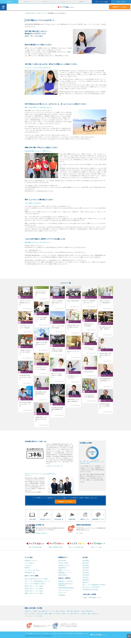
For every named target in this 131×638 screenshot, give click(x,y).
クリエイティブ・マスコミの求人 (33, 616)
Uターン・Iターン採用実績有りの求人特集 (94, 584)
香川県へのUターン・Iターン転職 (33, 591)
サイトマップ (61, 592)
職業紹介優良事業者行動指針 (66, 587)
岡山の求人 (85, 563)
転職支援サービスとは (30, 560)
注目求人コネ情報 (63, 563)
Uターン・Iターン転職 (101, 1)
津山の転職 (85, 565)
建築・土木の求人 (92, 613)
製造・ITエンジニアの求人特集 (91, 587)
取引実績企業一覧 (29, 572)
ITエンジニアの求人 (30, 613)
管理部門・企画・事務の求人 (40, 611)
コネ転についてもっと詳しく (53, 466)
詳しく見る (79, 533)
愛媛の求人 (85, 582)
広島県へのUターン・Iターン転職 (33, 588)
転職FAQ (27, 567)
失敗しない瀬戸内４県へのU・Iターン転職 (36, 579)
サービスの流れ (29, 563)
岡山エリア (27, 1)
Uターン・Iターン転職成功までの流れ (35, 583)
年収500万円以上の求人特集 (90, 589)
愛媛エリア (82, 1)
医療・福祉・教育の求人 (73, 611)
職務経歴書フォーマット (64, 572)
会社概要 (60, 595)
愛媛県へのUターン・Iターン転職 (33, 593)
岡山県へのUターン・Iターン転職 (33, 586)
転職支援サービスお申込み (65, 581)
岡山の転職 (85, 560)
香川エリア (64, 1)
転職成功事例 (61, 567)
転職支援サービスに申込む (120, 7)
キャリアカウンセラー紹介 (32, 570)
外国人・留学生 (121, 1)
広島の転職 (85, 567)
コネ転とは (28, 565)
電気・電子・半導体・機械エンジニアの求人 (48, 613)
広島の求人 (85, 570)
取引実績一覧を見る (41, 533)
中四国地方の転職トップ (31, 13)
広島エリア (46, 1)
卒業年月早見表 (62, 575)
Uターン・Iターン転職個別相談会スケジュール (37, 581)
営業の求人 (28, 611)
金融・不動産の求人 (87, 611)
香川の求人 (85, 577)
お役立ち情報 (61, 560)
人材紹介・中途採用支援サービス (91, 597)
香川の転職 (85, 575)
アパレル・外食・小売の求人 (57, 611)
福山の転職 (85, 572)
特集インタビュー (42, 13)
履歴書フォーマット (63, 570)
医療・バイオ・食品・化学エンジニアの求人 (74, 613)
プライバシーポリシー (64, 590)
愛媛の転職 (85, 580)
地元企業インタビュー (64, 565)
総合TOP (9, 1)
